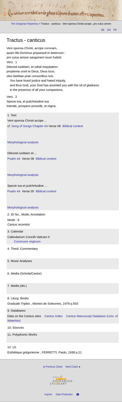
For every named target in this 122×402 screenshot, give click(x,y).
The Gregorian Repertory (24, 23)
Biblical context (73, 126)
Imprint (48, 394)
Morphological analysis (23, 142)
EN (109, 29)
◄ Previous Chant (52, 366)
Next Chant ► (73, 366)
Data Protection (64, 394)
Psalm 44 (13, 158)
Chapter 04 (40, 126)
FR (115, 29)
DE (103, 29)
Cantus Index (53, 316)
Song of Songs (21, 126)
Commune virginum (28, 241)
